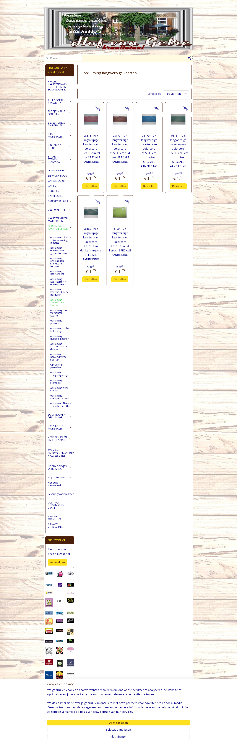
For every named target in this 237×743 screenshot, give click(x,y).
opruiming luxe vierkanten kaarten (59, 312)
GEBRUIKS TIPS (59, 209)
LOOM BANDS (56, 170)
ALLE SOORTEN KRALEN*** (59, 101)
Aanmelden (57, 562)
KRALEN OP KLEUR (59, 147)
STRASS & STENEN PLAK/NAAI (59, 159)
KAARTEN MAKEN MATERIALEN (59, 220)
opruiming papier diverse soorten (60, 357)
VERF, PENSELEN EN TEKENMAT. (59, 439)
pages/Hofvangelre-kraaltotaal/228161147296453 (59, 725)
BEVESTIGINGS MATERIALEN (59, 124)
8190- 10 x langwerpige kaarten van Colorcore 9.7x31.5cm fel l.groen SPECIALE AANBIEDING (120, 242)
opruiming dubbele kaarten (59, 338)
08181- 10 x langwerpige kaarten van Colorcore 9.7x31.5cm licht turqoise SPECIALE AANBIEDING (178, 151)
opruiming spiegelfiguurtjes (60, 374)
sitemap (112, 737)
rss (118, 737)
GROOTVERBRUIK (59, 201)
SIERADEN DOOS (57, 175)
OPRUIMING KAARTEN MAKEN (59, 227)
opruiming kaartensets (57, 273)
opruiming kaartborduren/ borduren (60, 292)
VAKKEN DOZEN (57, 180)
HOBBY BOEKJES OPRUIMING (59, 468)
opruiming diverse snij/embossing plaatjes (60, 240)
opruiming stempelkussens (59, 397)
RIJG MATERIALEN (59, 135)
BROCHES (59, 191)
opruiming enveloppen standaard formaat (57, 262)
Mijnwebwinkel (156, 737)
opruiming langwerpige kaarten (57, 302)
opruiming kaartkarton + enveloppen (58, 281)
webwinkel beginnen (129, 737)
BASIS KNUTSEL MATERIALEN (59, 427)
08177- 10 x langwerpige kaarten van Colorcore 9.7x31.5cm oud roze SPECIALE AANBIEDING (120, 149)
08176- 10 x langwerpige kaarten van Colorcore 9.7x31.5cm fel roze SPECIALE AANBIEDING (91, 149)
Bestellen (91, 186)
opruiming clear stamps (59, 389)
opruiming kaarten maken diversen (59, 346)
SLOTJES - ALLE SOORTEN (59, 113)
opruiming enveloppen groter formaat (59, 250)
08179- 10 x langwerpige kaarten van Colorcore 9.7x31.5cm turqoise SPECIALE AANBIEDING (149, 151)
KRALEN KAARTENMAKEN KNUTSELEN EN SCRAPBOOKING (58, 85)
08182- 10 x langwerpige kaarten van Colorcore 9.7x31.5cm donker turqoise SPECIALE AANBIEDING (90, 244)
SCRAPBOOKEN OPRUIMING (59, 416)
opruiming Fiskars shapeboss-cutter (60, 405)
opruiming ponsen (56, 322)
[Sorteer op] (176, 94)
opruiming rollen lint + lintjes (60, 330)
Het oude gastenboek (55, 484)
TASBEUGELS (59, 196)
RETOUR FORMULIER (55, 518)
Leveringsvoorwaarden (61, 494)
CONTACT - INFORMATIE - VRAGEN (56, 505)
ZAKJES (52, 185)
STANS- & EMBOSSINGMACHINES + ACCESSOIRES (61, 453)
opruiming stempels (56, 382)
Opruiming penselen (56, 366)
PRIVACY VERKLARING (55, 526)
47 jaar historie (59, 477)
